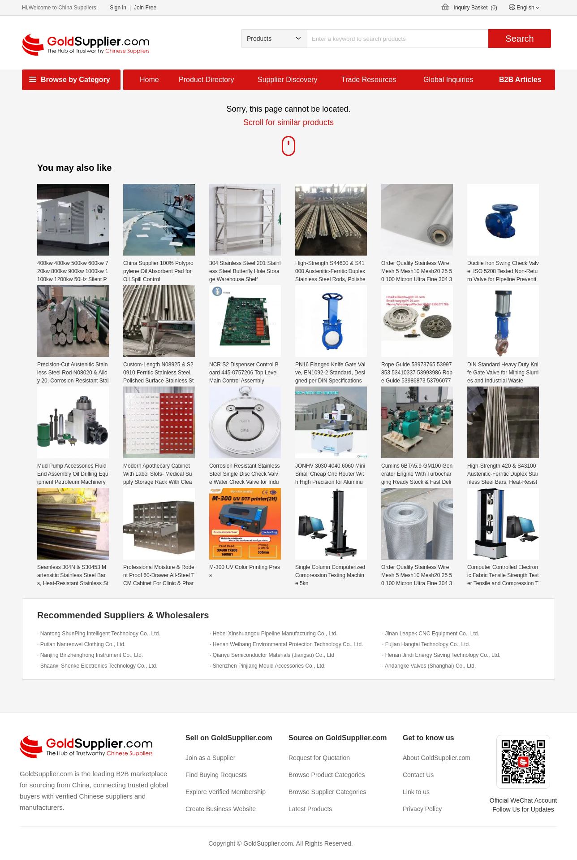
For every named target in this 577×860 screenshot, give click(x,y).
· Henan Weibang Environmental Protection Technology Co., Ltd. (286, 644)
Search (519, 38)
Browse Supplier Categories (327, 791)
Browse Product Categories (326, 774)
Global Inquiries (448, 79)
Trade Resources (368, 79)
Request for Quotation (319, 757)
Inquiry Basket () (475, 7)
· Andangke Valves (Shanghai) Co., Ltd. (429, 666)
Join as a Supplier (210, 757)
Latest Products (310, 808)
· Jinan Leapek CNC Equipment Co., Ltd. (430, 633)
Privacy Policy (422, 808)
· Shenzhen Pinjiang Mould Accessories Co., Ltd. (268, 666)
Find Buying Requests (216, 774)
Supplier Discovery (287, 79)
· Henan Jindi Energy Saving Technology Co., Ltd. (441, 655)
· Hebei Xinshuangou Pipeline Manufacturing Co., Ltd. (274, 633)
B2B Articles (520, 79)
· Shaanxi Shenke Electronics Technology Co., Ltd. (97, 666)
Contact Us (418, 774)
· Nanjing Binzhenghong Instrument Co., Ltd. (90, 655)
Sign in (118, 7)
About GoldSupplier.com (436, 757)
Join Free (145, 7)
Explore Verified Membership (225, 791)
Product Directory (206, 79)
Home (149, 79)
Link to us (416, 791)
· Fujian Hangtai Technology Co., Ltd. (426, 644)
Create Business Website (220, 808)
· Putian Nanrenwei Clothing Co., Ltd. (81, 644)
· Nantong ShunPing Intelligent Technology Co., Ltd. (98, 633)
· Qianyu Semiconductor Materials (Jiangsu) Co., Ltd (272, 655)
